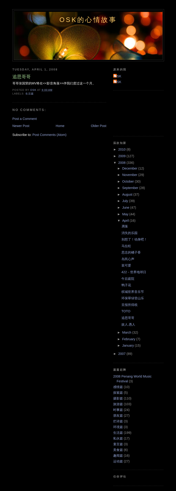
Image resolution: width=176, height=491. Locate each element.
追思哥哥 (127, 318)
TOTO (125, 311)
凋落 (124, 226)
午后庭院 (127, 279)
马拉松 (126, 246)
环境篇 (118, 427)
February (129, 339)
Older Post (98, 126)
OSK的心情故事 (88, 19)
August (127, 194)
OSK (117, 76)
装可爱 (126, 265)
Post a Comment (24, 119)
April (126, 220)
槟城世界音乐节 (132, 292)
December (130, 168)
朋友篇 (118, 415)
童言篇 (118, 444)
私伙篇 (118, 438)
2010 (122, 149)
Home (60, 126)
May (125, 214)
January (128, 345)
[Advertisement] (133, 112)
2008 (122, 163)
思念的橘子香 (131, 252)
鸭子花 (126, 285)
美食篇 (118, 450)
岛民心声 (127, 259)
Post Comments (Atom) (49, 135)
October (128, 181)
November (130, 175)
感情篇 (118, 387)
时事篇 (118, 410)
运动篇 (118, 461)
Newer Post (20, 126)
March (127, 332)
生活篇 (29, 93)
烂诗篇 (118, 421)
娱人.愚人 (128, 324)
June (126, 207)
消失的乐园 (129, 233)
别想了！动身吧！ (134, 239)
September (130, 188)
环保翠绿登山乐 (132, 298)
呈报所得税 (129, 305)
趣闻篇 (118, 455)
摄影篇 (118, 398)
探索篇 (118, 392)
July (125, 201)
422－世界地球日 (133, 272)
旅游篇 (118, 404)
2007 (122, 354)
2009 (122, 156)
